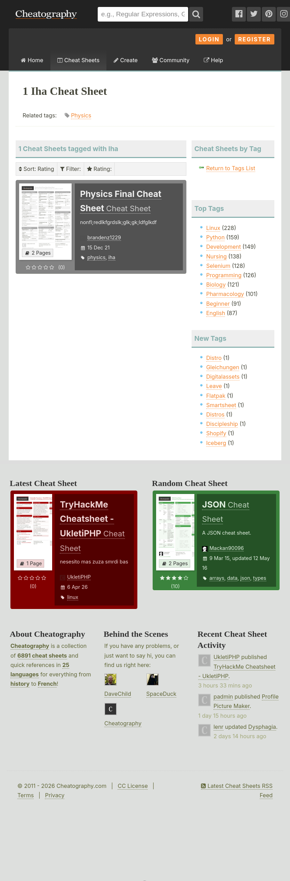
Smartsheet (221, 405)
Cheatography (29, 645)
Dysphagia (262, 726)
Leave (214, 385)
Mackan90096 (226, 548)
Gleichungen (222, 367)
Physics (81, 115)
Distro (213, 357)
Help (213, 60)
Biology (216, 284)
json (245, 578)
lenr (219, 726)
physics (96, 257)
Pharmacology (225, 293)
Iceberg (216, 442)
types (259, 578)
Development (223, 246)
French (47, 683)
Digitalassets (223, 376)
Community (171, 60)
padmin (223, 696)
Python (215, 237)
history (20, 683)
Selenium (218, 265)
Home (32, 60)
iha (111, 257)
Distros (215, 414)
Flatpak (215, 395)
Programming (224, 275)
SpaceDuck (161, 693)
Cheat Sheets (78, 60)
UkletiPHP (79, 577)
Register (254, 39)
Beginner (218, 303)
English (215, 313)
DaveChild (117, 693)
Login (209, 39)
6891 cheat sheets (42, 655)
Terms (25, 795)
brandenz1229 (104, 237)
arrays (216, 578)
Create (126, 60)
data (232, 578)
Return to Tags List (230, 168)
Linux (213, 227)
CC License (133, 785)
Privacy (54, 795)
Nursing (216, 256)
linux (72, 597)
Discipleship (222, 423)
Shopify (216, 433)
